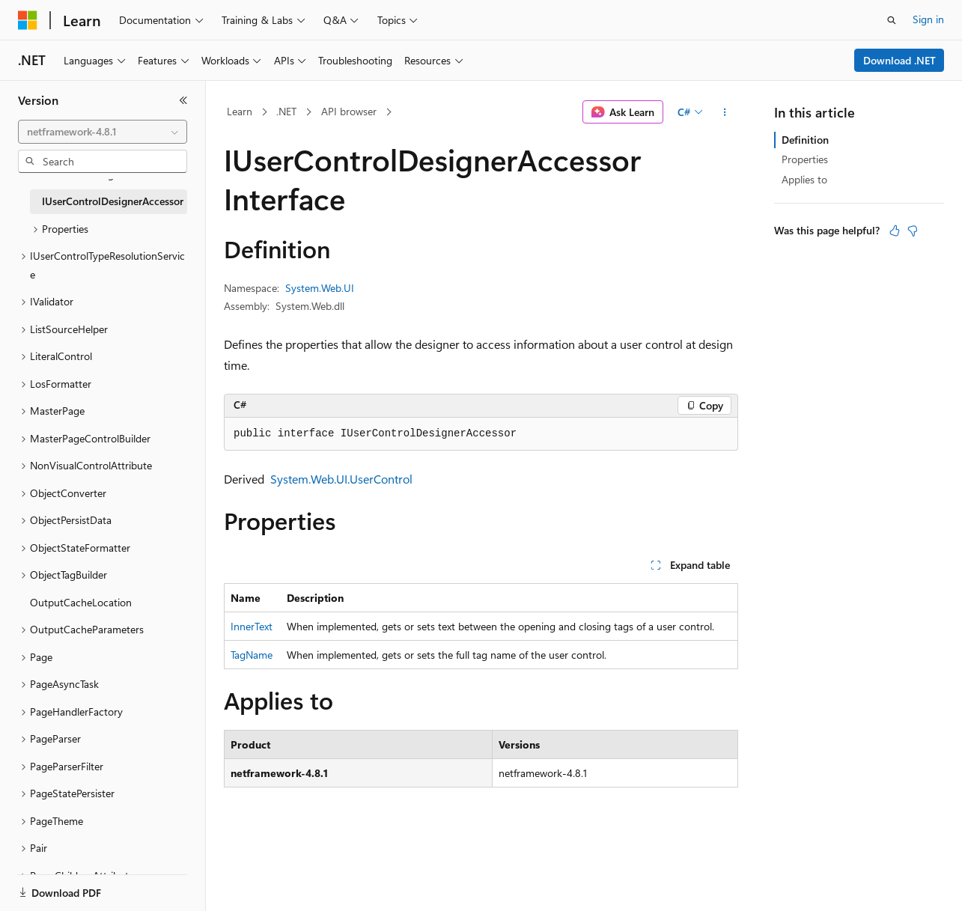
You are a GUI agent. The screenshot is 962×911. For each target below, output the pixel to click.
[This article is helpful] (895, 231)
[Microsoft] (27, 20)
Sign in (928, 19)
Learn (239, 111)
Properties (805, 159)
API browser (349, 111)
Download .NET (899, 60)
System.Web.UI (319, 288)
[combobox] (102, 132)
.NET (286, 111)
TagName (252, 655)
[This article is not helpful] (913, 231)
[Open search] (892, 20)
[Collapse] (183, 100)
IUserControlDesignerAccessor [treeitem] (112, 201)
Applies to (804, 179)
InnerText (252, 626)
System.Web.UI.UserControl (341, 479)
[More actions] (725, 112)
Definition (805, 139)
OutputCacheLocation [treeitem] (81, 602)
